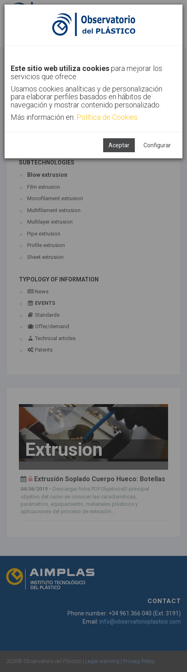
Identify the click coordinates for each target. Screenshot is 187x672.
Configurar (157, 145)
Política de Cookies (107, 117)
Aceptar (119, 145)
